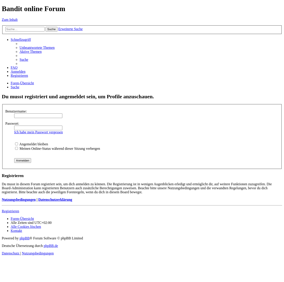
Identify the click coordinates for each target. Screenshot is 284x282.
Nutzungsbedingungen (19, 199)
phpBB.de (51, 246)
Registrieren (10, 211)
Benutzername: (16, 111)
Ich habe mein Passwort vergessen (38, 132)
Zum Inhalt (10, 20)
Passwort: (12, 123)
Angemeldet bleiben (31, 144)
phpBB (25, 238)
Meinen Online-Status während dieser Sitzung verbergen (57, 148)
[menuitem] (37, 47)
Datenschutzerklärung (55, 199)
